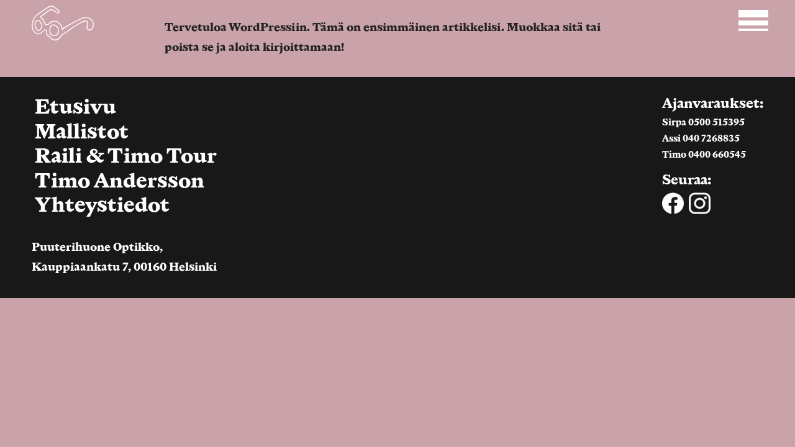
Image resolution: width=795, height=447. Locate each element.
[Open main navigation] (752, 20)
